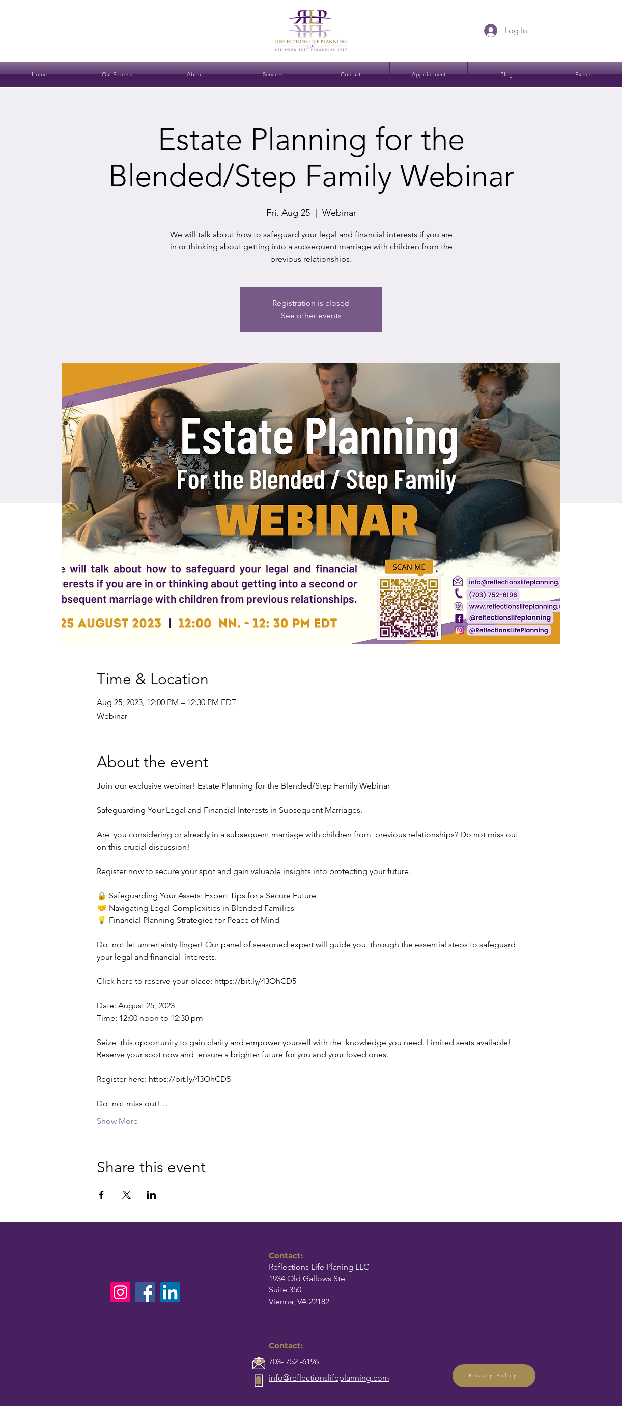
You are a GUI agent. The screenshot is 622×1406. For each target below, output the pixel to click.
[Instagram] (120, 1292)
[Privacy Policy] (494, 1375)
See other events (311, 315)
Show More (117, 1121)
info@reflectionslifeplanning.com (329, 1378)
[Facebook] (145, 1292)
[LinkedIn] (170, 1292)
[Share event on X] (126, 1195)
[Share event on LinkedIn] (151, 1195)
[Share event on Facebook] (101, 1195)
